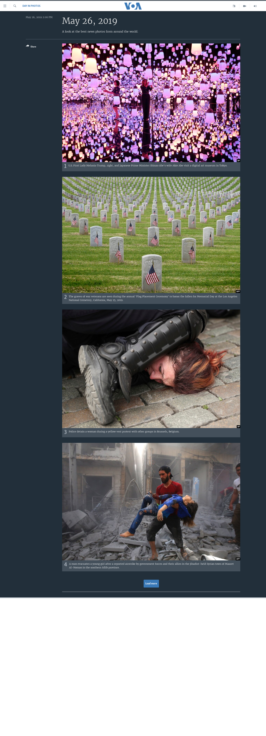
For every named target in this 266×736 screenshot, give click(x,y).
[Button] (31, 47)
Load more (151, 583)
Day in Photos (31, 6)
